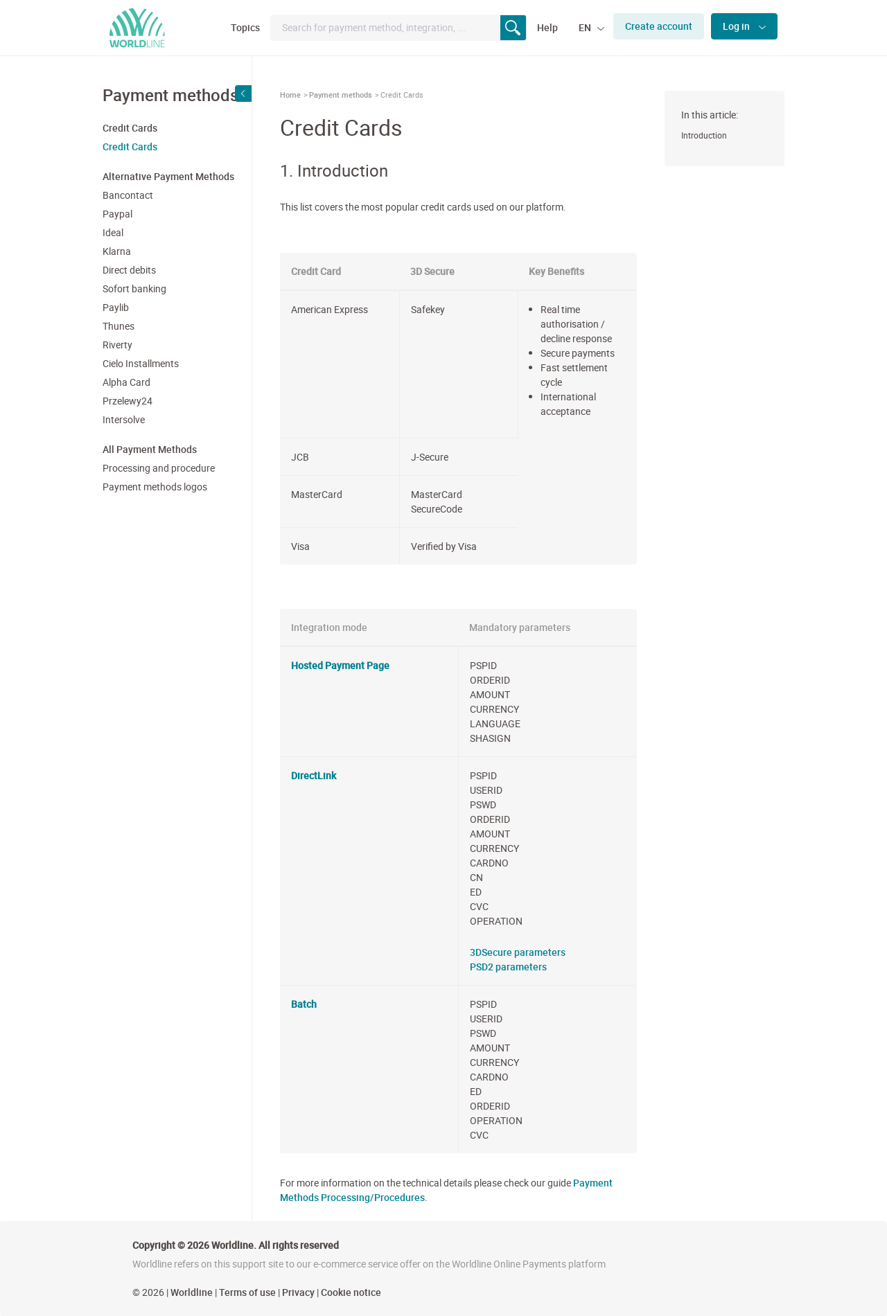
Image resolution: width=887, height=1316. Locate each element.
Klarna (117, 251)
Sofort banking (134, 288)
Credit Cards (130, 146)
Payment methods (340, 94)
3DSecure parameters (517, 952)
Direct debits (129, 269)
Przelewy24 (127, 400)
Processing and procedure (159, 467)
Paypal (117, 213)
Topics (245, 27)
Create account (658, 26)
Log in (737, 26)
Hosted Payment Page (340, 665)
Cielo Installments (141, 363)
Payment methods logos (155, 486)
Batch (304, 1004)
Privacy (298, 1292)
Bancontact (128, 195)
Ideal (113, 232)
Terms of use (247, 1292)
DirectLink (313, 775)
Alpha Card (126, 382)
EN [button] (586, 27)
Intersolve (124, 419)
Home (290, 94)
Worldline (191, 1292)
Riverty (117, 344)
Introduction (704, 135)
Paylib (116, 307)
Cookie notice (351, 1292)
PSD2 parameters (508, 966)
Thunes (118, 325)
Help (547, 27)
